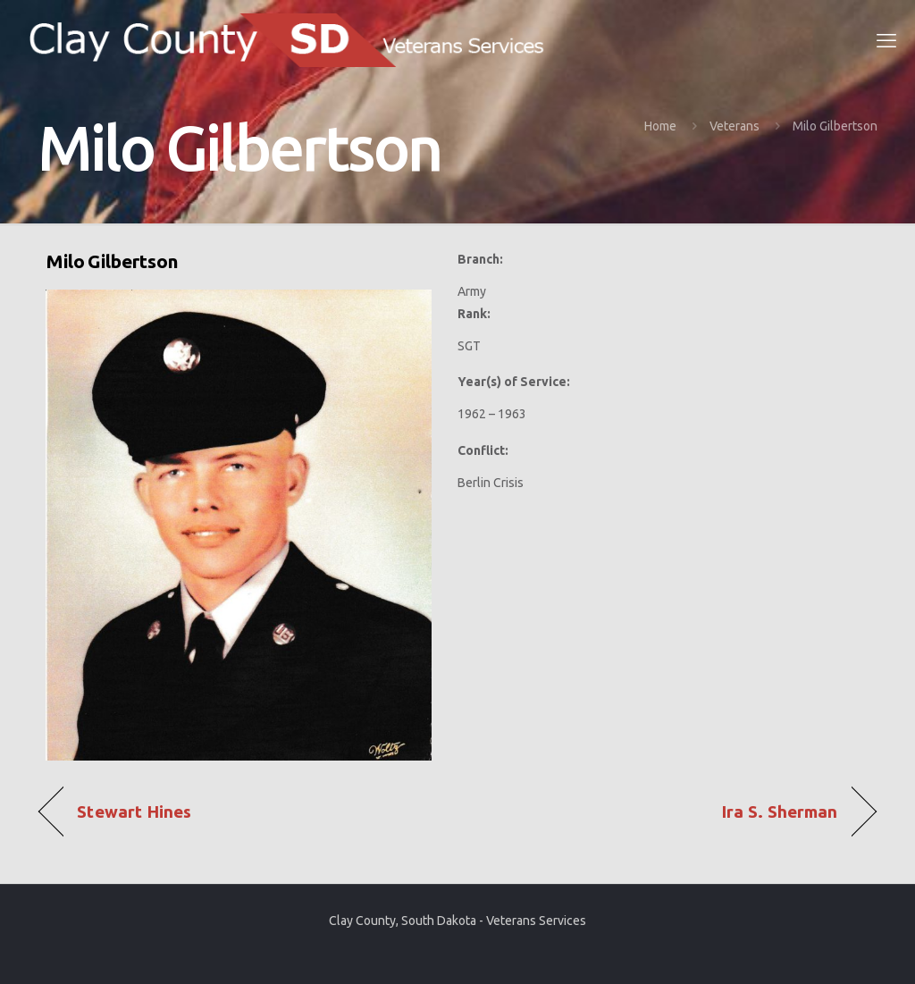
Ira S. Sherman (779, 812)
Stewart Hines (134, 812)
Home (660, 126)
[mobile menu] (886, 40)
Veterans (734, 126)
